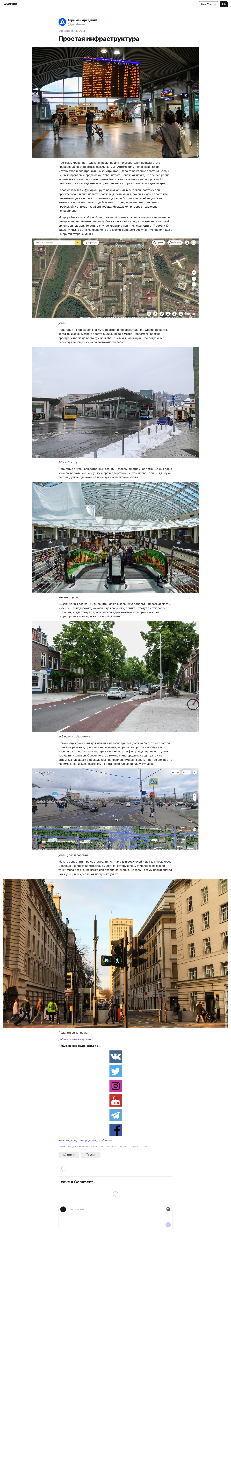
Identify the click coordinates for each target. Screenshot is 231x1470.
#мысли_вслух (68, 1140)
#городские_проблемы (96, 1140)
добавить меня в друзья (74, 1039)
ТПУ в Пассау (68, 462)
